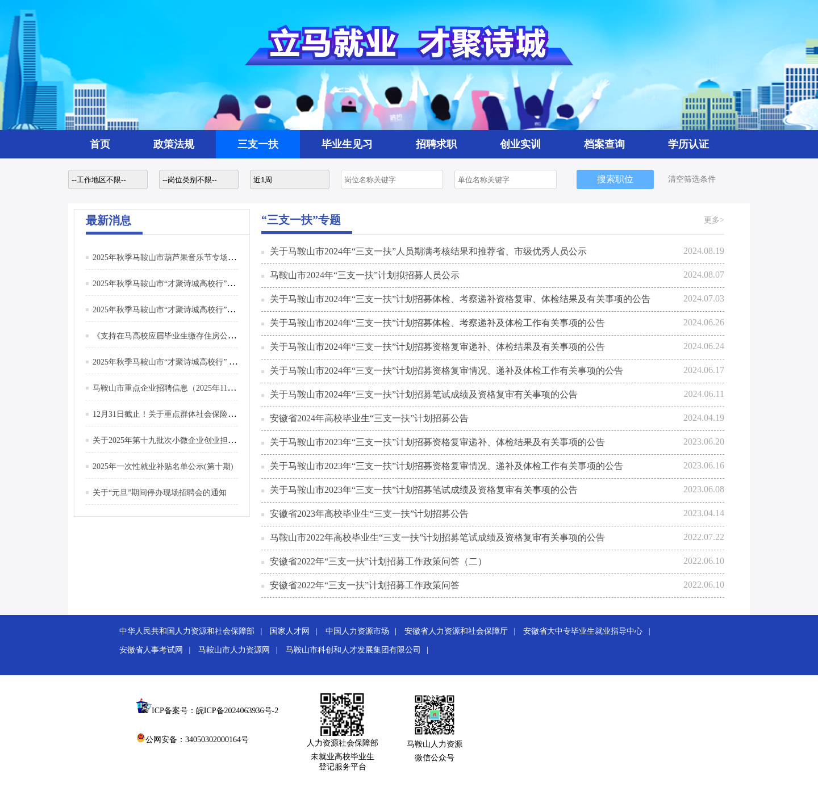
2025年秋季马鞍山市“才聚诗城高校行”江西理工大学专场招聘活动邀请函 (219, 283)
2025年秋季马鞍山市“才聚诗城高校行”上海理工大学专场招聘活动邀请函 (219, 309)
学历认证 (688, 144)
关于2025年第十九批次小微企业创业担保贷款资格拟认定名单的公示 (212, 440)
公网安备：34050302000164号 (192, 739)
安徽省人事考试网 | (158, 650)
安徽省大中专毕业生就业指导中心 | (589, 631)
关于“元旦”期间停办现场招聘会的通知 (160, 492)
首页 (100, 144)
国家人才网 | (296, 631)
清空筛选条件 (692, 179)
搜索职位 (615, 179)
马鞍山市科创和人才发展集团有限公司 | (360, 650)
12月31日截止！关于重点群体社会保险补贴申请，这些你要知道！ (208, 414)
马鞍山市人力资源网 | (240, 650)
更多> (714, 220)
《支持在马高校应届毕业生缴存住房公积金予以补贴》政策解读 (204, 336)
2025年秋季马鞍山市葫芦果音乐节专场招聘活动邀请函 (188, 257)
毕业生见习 (347, 144)
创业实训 (520, 144)
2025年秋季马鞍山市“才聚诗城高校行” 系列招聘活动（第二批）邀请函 (216, 362)
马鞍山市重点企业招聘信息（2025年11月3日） (174, 388)
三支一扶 (257, 144)
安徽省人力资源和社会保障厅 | (462, 631)
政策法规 (173, 144)
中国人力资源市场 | (364, 631)
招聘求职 (436, 144)
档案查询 (604, 144)
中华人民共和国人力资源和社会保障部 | (193, 631)
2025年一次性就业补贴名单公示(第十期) (163, 466)
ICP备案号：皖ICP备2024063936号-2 (215, 710)
